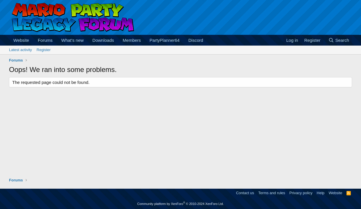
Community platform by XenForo (180, 204)
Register (44, 50)
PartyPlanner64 (165, 40)
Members (132, 40)
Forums (45, 40)
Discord (195, 40)
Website (21, 40)
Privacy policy (300, 193)
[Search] (339, 40)
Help (321, 193)
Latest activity (20, 50)
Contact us (245, 193)
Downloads (103, 40)
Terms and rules (271, 193)
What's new (72, 40)
